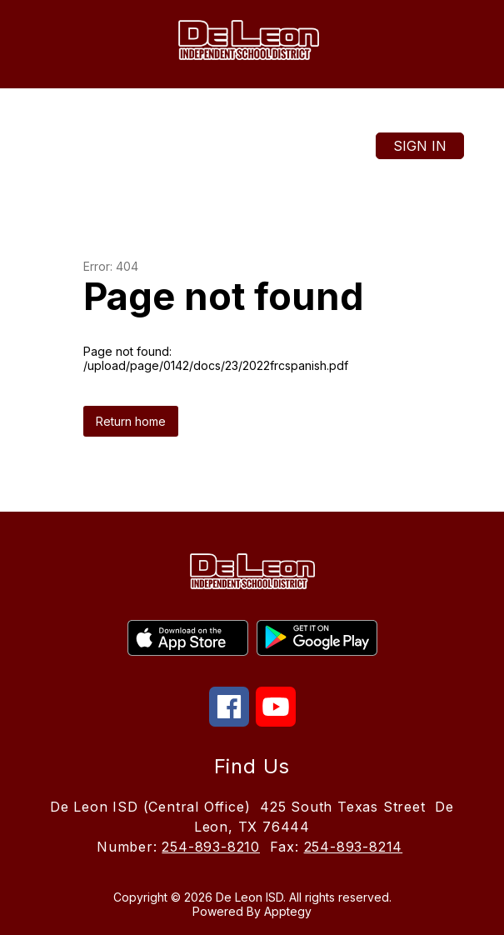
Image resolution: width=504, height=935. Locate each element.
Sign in (420, 146)
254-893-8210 (211, 846)
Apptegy (288, 911)
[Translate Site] (229, 115)
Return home (131, 421)
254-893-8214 (353, 846)
